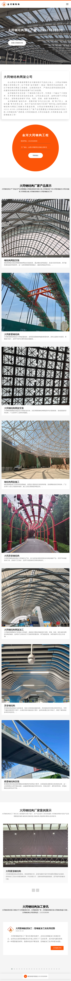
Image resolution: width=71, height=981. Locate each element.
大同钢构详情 (57, 948)
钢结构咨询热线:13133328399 (35, 976)
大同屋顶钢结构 (13, 871)
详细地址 (35, 155)
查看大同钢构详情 (17, 43)
